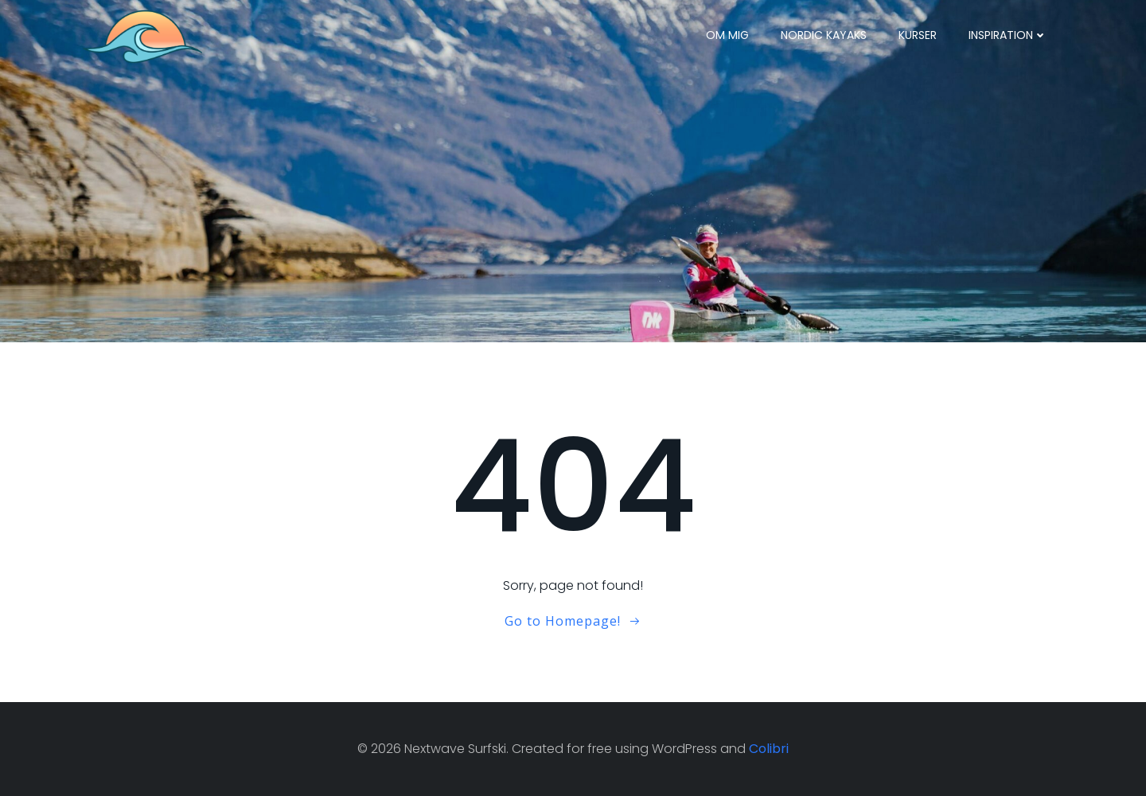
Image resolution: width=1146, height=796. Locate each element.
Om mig (727, 35)
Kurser (917, 35)
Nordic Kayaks (824, 35)
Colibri (769, 748)
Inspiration (1008, 35)
